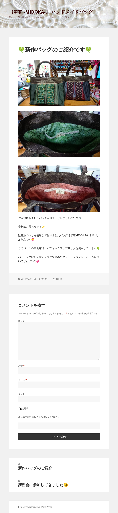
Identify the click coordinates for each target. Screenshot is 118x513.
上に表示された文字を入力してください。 (39, 416)
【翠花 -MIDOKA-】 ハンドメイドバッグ (51, 12)
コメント (22, 320)
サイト (21, 393)
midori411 (46, 278)
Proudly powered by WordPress (35, 506)
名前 (21, 365)
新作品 (59, 278)
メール (22, 379)
